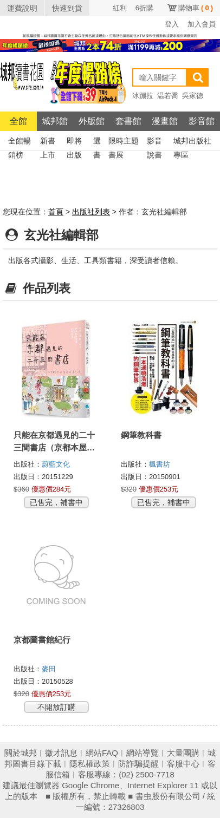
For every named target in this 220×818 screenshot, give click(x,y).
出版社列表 (91, 211)
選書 (97, 142)
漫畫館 (165, 121)
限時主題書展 (123, 142)
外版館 (92, 121)
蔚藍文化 (56, 464)
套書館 (128, 121)
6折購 (144, 8)
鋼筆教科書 (141, 435)
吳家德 (192, 95)
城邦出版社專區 (192, 142)
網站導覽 (142, 752)
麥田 (49, 669)
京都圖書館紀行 (42, 639)
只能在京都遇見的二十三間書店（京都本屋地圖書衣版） (54, 447)
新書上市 (47, 142)
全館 (18, 121)
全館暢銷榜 (19, 142)
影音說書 (154, 142)
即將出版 (74, 142)
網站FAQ (102, 752)
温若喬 (167, 95)
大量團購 (183, 752)
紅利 (120, 8)
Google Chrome (90, 785)
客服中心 (183, 763)
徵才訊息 (61, 752)
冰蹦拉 (142, 95)
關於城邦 (20, 752)
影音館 (202, 121)
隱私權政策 (89, 763)
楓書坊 (159, 464)
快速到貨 (67, 8)
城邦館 (55, 121)
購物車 (195, 8)
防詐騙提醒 (138, 763)
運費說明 (22, 8)
